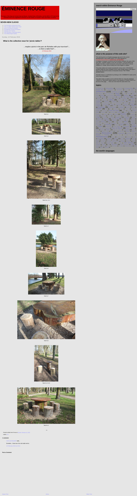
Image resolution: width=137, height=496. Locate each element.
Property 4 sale (105, 131)
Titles (134, 141)
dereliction (125, 104)
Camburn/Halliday (112, 96)
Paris (128, 125)
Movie (109, 121)
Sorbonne (127, 138)
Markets (114, 120)
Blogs (117, 93)
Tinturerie (128, 141)
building (118, 95)
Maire (127, 118)
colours (98, 102)
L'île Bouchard (132, 115)
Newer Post (5, 494)
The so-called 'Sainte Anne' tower (12, 26)
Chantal (98, 99)
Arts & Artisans (131, 91)
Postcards (126, 129)
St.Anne (103, 140)
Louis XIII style (115, 118)
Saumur (134, 137)
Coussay (98, 104)
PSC (116, 131)
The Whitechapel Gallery (10, 33)
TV (108, 144)
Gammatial (113, 112)
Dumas (114, 105)
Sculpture (109, 138)
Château (111, 100)
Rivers (113, 137)
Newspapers (113, 123)
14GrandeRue (109, 88)
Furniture (103, 112)
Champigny (131, 98)
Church (106, 101)
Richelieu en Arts (129, 134)
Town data (119, 143)
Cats (105, 98)
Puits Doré (121, 131)
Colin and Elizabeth (11, 441)
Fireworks (116, 108)
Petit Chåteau (117, 126)
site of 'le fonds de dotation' (11, 28)
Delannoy (118, 104)
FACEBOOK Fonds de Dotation (12, 29)
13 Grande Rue (100, 88)
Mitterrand (132, 120)
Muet (115, 121)
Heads (111, 114)
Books (102, 95)
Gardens (119, 112)
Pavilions (134, 124)
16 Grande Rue (128, 88)
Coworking (105, 104)
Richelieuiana (101, 137)
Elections (133, 105)
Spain (133, 138)
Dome (132, 104)
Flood (121, 108)
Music (126, 121)
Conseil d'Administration (117, 102)
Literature (105, 118)
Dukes (108, 105)
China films (119, 99)
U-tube (132, 144)
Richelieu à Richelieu (102, 135)
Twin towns (114, 144)
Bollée (128, 93)
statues (114, 140)
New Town (106, 123)
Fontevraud (104, 110)
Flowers (127, 108)
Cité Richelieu (122, 101)
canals (118, 96)
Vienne (103, 146)
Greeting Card (99, 114)
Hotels (97, 115)
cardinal (134, 96)
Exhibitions (121, 107)
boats (124, 93)
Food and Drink (114, 110)
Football (124, 110)
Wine (101, 147)
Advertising (119, 89)
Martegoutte (121, 120)
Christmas (98, 101)
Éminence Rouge (23, 8)
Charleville (104, 99)
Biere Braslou (99, 93)
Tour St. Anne (100, 143)
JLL (113, 115)
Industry (109, 115)
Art (123, 91)
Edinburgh (127, 105)
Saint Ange (129, 137)
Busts (132, 95)
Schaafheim (101, 138)
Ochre (102, 124)
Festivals (99, 109)
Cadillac (104, 97)
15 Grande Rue (119, 88)
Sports (97, 140)
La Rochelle (111, 117)
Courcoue (133, 102)
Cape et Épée (126, 97)
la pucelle (105, 117)
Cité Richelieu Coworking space (12, 32)
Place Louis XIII (130, 128)
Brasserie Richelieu (110, 95)
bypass (97, 96)
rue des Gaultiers (121, 137)
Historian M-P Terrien (9, 31)
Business (126, 95)
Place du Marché (117, 128)
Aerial (126, 89)
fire (110, 108)
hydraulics (103, 115)
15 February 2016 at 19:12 (13, 446)
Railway (128, 131)
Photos (134, 126)
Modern (97, 121)
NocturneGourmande (124, 123)
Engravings (101, 107)
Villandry (108, 146)
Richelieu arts (117, 134)
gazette (126, 112)
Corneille (126, 102)
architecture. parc (115, 91)
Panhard (116, 124)
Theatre (122, 141)
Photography (126, 126)
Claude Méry (131, 101)
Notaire (132, 123)
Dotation (98, 105)
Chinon (126, 100)
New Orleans (99, 123)
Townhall (98, 144)
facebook (128, 107)
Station (109, 140)
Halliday (106, 114)
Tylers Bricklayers (124, 144)
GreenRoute (132, 112)
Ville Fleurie (114, 146)
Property (98, 131)
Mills (127, 120)
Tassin (133, 140)
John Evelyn (118, 115)
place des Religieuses (104, 128)
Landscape (118, 117)
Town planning (128, 143)
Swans (128, 140)
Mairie (133, 118)
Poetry (102, 129)
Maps (107, 120)
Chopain (133, 99)
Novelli (97, 124)
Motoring (103, 121)
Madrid (122, 118)
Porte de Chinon (117, 129)
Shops (116, 138)
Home (47, 494)
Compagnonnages (106, 102)
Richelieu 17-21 (130, 133)
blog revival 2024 (109, 93)
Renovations (107, 133)
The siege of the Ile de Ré (113, 141)
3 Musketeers (110, 89)
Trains (104, 144)
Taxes (97, 141)
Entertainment (112, 107)
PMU (97, 129)
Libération (134, 117)
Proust (111, 131)
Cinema (114, 101)
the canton (103, 141)
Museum (120, 121)
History (123, 114)
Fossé (129, 110)
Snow (122, 138)
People (100, 126)
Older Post (89, 494)
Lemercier (126, 117)
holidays (133, 114)
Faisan (133, 107)
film (106, 109)
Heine (116, 114)
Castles (99, 98)
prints (133, 129)
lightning (100, 118)
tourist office (110, 143)
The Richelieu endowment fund (12, 25)
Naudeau (133, 121)
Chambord (116, 98)
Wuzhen (107, 147)
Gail (108, 112)
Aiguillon (132, 89)
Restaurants (121, 133)
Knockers (125, 115)
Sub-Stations (121, 140)
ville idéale (121, 146)
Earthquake (120, 105)
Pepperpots (108, 126)
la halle (98, 117)
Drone (104, 105)
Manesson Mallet (100, 120)
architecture (101, 91)
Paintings (108, 125)
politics (108, 129)
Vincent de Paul (128, 146)
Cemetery (110, 98)
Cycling (111, 104)
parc (8, 434)
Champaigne (124, 98)
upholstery (98, 146)
